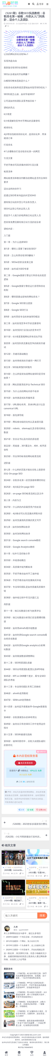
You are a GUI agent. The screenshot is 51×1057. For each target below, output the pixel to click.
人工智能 (7, 867)
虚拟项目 (19, 898)
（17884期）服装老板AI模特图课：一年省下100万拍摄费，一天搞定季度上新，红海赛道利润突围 (31, 1023)
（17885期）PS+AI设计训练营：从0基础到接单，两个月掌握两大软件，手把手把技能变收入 (31, 994)
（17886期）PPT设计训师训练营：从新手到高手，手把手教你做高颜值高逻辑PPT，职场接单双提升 (31, 985)
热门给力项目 (43, 899)
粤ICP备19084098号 (25, 1047)
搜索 (42, 915)
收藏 (30, 810)
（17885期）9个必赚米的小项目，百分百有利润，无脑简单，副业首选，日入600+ (31, 1013)
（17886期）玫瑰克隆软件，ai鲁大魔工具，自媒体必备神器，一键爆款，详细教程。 (31, 1004)
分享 (21, 810)
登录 (40, 4)
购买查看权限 (25, 763)
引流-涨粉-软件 (33, 23)
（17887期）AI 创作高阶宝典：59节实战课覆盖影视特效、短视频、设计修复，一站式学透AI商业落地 (31, 975)
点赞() (41, 810)
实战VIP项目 (22, 23)
